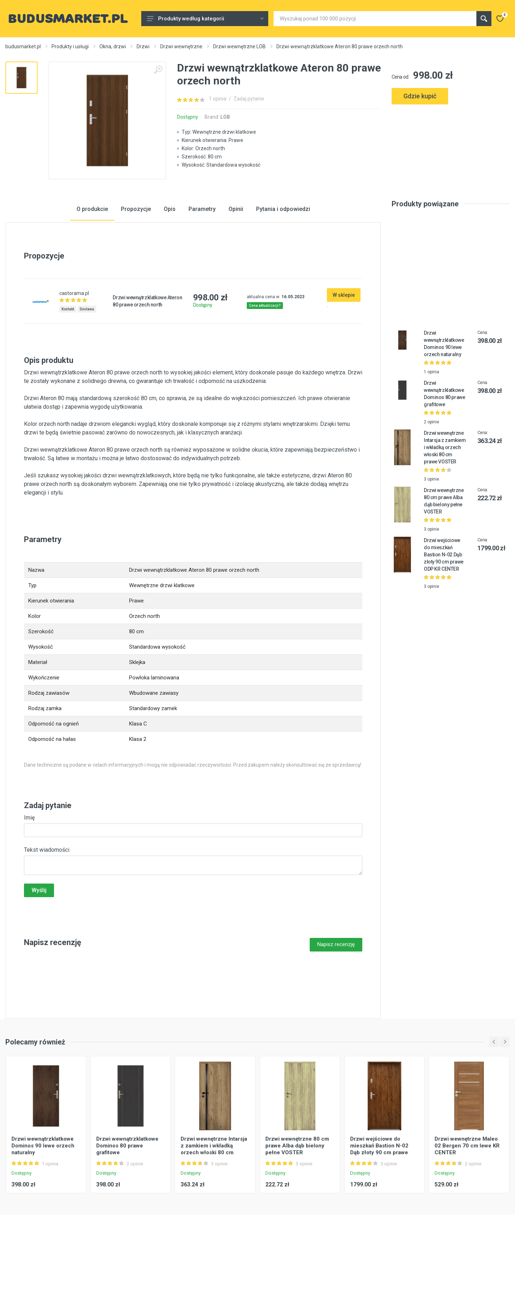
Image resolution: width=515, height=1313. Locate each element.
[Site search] (375, 18)
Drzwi (143, 46)
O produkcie (92, 264)
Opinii (236, 264)
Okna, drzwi (112, 46)
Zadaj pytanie (249, 99)
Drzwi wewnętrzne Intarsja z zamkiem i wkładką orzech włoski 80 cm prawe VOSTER (445, 502)
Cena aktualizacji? (265, 361)
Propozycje (136, 264)
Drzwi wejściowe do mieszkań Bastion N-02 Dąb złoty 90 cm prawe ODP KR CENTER (444, 609)
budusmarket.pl (23, 46)
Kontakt (68, 364)
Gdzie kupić (419, 96)
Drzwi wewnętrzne (181, 46)
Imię (29, 872)
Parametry (202, 264)
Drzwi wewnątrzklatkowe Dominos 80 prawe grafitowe (127, 1201)
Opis (170, 264)
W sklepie (344, 350)
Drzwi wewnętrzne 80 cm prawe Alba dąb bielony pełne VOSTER (297, 1201)
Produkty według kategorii (205, 18)
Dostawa (87, 364)
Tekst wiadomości (46, 904)
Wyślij (38, 945)
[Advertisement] (451, 139)
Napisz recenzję (336, 999)
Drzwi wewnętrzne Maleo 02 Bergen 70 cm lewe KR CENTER (467, 1201)
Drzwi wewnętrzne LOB (239, 46)
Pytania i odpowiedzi (283, 264)
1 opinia (217, 99)
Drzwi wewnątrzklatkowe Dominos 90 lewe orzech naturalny (42, 1201)
